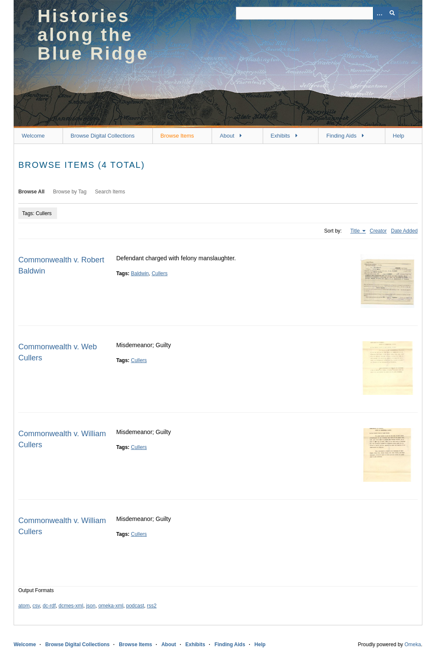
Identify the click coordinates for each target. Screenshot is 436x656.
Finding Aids (341, 135)
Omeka (412, 644)
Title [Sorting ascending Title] (355, 231)
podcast (135, 606)
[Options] (379, 13)
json (90, 606)
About (227, 135)
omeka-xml (110, 606)
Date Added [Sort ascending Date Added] (404, 231)
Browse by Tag (70, 192)
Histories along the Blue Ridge (93, 34)
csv (36, 606)
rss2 (152, 606)
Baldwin (140, 273)
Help (398, 135)
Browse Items (177, 135)
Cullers (159, 273)
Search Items (110, 192)
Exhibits (280, 135)
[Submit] (392, 13)
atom (24, 606)
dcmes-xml (71, 606)
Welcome (33, 135)
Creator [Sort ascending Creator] (378, 231)
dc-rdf (49, 606)
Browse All (31, 192)
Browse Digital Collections (103, 135)
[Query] (317, 13)
